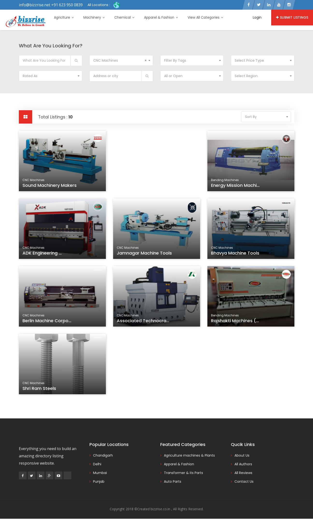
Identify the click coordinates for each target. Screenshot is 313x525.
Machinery (94, 17)
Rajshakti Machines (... (235, 321)
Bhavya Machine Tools (235, 254)
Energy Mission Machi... (235, 185)
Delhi (97, 464)
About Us (241, 455)
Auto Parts (172, 481)
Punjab (98, 481)
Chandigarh (103, 455)
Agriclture (64, 17)
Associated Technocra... (143, 321)
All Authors (243, 464)
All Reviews (243, 472)
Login (257, 17)
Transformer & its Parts (183, 472)
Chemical (124, 17)
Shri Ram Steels (40, 389)
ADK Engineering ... (43, 254)
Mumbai (100, 472)
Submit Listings (292, 17)
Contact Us (244, 481)
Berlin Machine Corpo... (47, 321)
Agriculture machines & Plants (189, 455)
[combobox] (121, 60)
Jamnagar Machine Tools (144, 254)
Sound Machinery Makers (49, 185)
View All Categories (205, 17)
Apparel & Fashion (161, 17)
